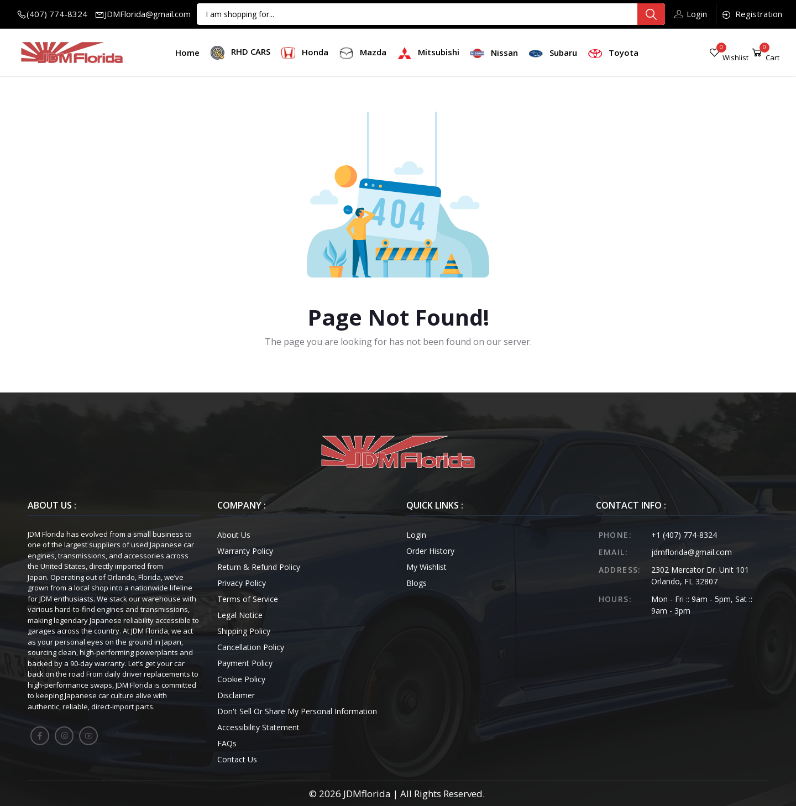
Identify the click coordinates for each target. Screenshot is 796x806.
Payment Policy (245, 663)
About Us (233, 535)
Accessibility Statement (258, 727)
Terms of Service (247, 599)
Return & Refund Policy (258, 567)
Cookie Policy (241, 679)
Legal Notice (240, 615)
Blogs (416, 583)
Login (690, 13)
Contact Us (237, 759)
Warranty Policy (245, 551)
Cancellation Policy (250, 647)
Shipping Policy (243, 631)
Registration (751, 14)
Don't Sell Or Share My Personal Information (297, 711)
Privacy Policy (241, 583)
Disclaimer (236, 695)
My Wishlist (426, 567)
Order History (430, 551)
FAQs (227, 743)
